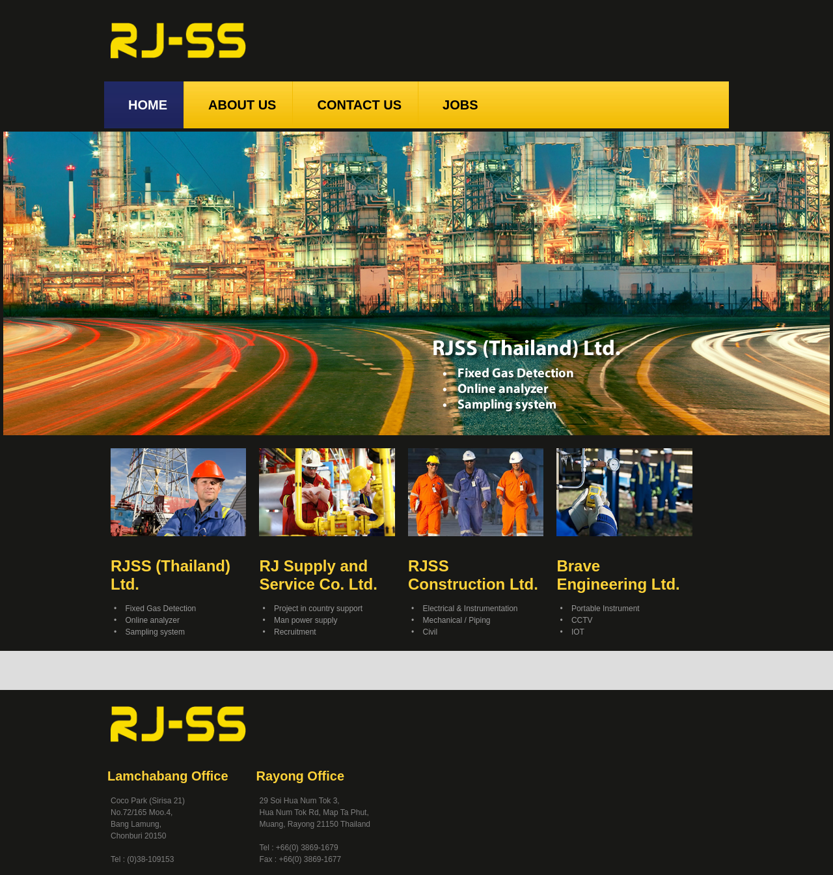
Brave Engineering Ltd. (617, 575)
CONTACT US (355, 105)
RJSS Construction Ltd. (473, 575)
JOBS (456, 105)
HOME (143, 105)
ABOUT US (238, 105)
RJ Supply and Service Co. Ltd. (318, 575)
